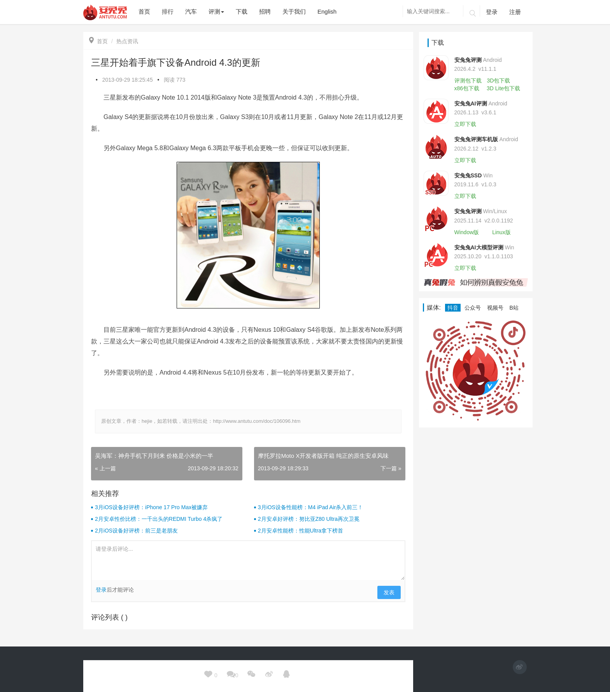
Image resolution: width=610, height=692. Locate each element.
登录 (492, 12)
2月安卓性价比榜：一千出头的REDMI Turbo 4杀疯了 (159, 519)
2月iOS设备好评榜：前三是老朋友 (136, 530)
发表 (389, 592)
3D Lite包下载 (503, 88)
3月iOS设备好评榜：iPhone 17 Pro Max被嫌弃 (151, 507)
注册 (515, 12)
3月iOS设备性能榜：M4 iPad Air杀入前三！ (310, 507)
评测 (216, 11)
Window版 (466, 232)
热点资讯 (127, 41)
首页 (98, 41)
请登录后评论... (248, 560)
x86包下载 (467, 88)
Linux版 (501, 232)
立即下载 (465, 124)
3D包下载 (498, 80)
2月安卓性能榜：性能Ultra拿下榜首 (300, 530)
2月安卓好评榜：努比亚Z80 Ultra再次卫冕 (308, 519)
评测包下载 (468, 80)
